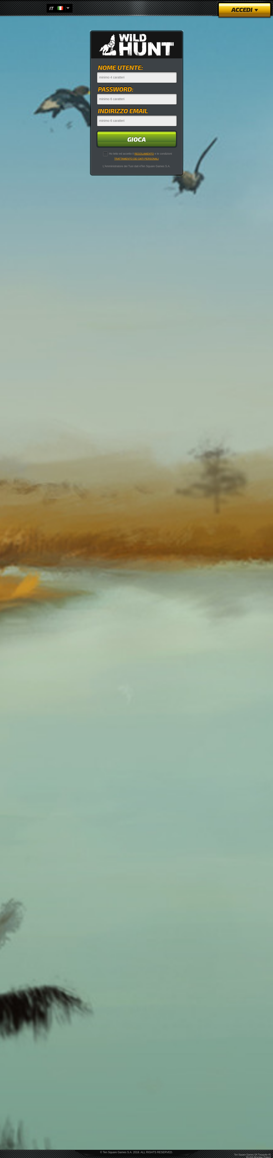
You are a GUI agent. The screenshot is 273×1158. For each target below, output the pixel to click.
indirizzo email (123, 110)
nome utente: (120, 67)
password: (115, 89)
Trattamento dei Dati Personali (136, 158)
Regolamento (144, 153)
